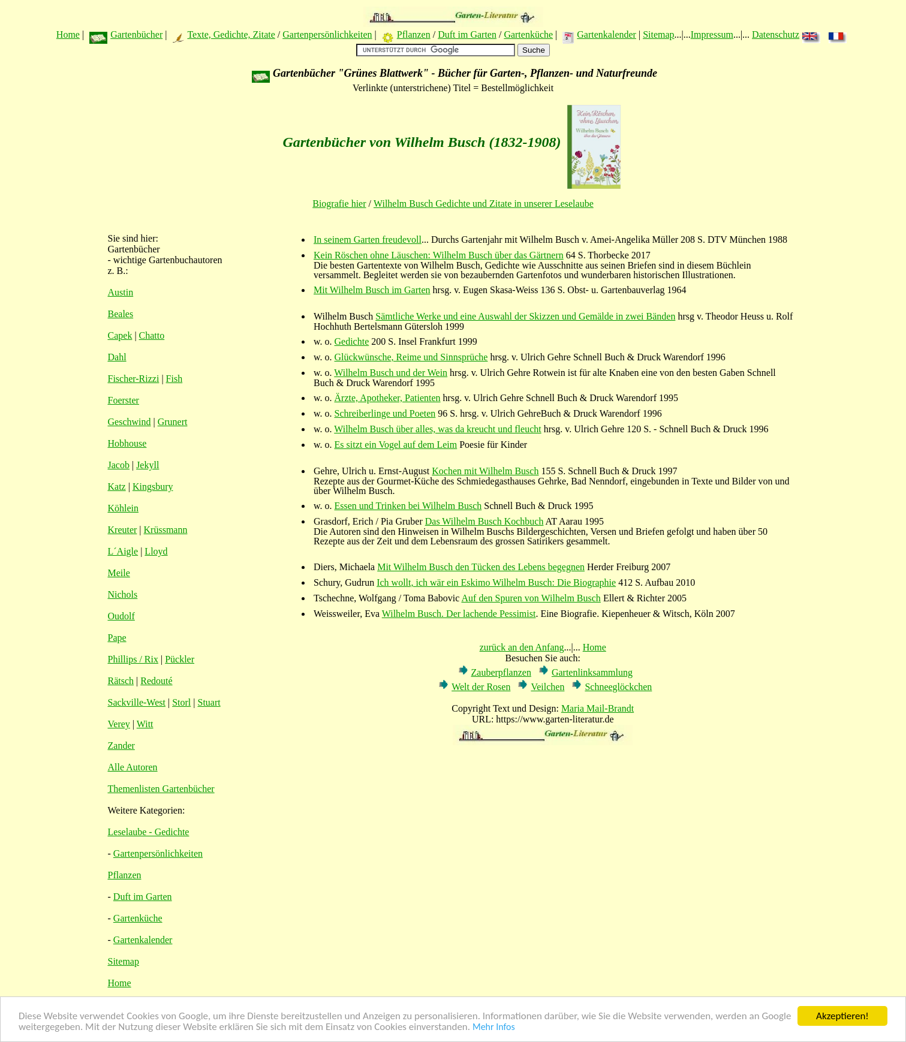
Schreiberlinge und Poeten (385, 413)
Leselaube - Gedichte (148, 832)
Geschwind (129, 422)
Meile (119, 573)
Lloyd (156, 551)
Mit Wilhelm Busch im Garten (372, 290)
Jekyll (147, 465)
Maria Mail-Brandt (597, 708)
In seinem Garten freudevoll (368, 239)
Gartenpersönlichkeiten (327, 34)
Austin (121, 292)
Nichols (123, 594)
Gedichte (352, 341)
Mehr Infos (493, 1028)
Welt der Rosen (481, 687)
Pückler (179, 659)
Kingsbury (153, 486)
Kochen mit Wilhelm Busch (485, 471)
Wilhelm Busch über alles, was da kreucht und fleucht (437, 429)
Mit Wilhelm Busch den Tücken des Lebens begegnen (481, 567)
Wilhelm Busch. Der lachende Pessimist (459, 614)
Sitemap (658, 34)
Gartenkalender (606, 34)
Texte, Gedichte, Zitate (231, 34)
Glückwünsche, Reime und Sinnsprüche (411, 357)
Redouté (156, 681)
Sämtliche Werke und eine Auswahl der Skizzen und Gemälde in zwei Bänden (525, 316)
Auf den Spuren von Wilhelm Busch (531, 598)
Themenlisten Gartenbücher (161, 789)
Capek (120, 335)
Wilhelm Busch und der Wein (390, 373)
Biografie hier (339, 203)
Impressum (712, 34)
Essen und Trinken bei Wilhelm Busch (408, 506)
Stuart (209, 702)
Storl (181, 702)
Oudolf (121, 616)
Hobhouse (127, 443)
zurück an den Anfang (522, 647)
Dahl (117, 357)
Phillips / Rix (133, 659)
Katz (117, 486)
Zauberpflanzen (501, 672)
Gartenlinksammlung (592, 672)
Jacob (119, 465)
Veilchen (547, 687)
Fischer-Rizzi (133, 379)
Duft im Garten (467, 34)
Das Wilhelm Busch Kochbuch (484, 521)
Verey (119, 724)
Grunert (173, 422)
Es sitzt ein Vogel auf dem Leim (396, 444)
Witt (145, 724)
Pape (117, 638)
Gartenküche (528, 34)
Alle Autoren (133, 767)
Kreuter (122, 530)
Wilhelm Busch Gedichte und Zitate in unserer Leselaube (484, 203)
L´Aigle (123, 551)
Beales (121, 314)
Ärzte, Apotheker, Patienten (388, 398)
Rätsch (121, 681)
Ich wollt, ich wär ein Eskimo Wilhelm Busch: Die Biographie (496, 582)
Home (68, 34)
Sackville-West (136, 702)
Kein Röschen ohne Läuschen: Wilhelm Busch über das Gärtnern (439, 255)
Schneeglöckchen (618, 687)
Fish (174, 379)
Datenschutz (775, 34)
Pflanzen (414, 34)
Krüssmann (166, 530)
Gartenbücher (136, 34)
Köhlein (123, 508)
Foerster (123, 400)
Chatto (152, 335)
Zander (121, 745)
